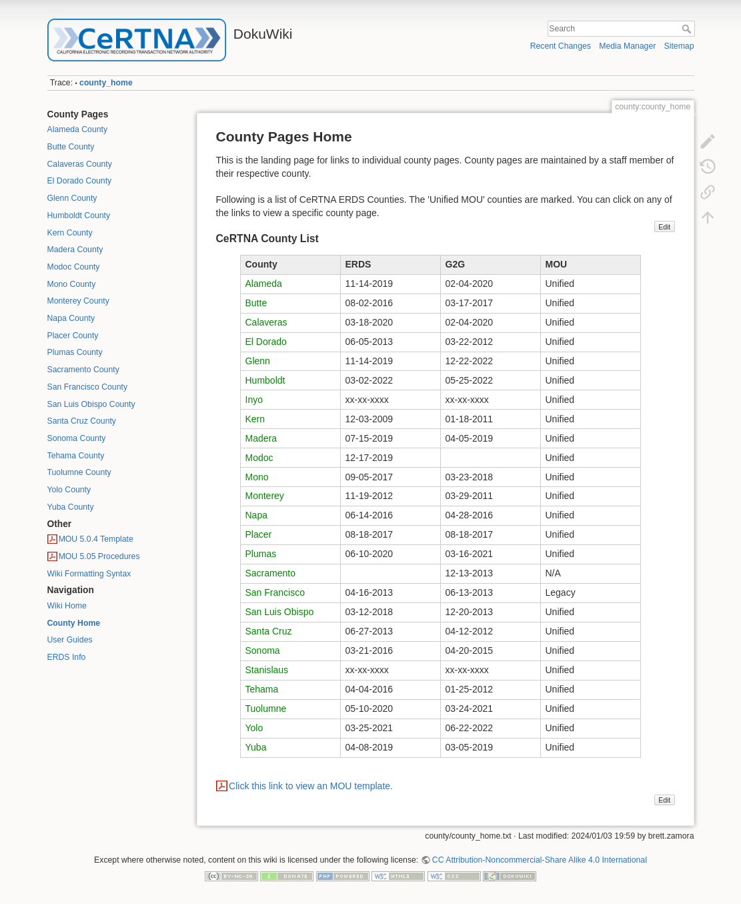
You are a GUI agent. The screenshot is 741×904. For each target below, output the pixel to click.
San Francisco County (87, 387)
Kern (255, 419)
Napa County (71, 318)
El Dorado (266, 341)
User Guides (70, 639)
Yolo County (69, 489)
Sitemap (679, 46)
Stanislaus (267, 669)
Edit (664, 227)
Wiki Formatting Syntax (89, 573)
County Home (74, 623)
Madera (261, 438)
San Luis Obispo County (91, 404)
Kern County (70, 233)
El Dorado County (79, 180)
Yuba (256, 747)
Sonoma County (76, 438)
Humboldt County (79, 215)
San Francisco (275, 592)
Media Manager (627, 46)
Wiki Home (67, 605)
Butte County (71, 146)
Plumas (261, 553)
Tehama (262, 689)
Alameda (263, 283)
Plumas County (75, 352)
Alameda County (77, 129)
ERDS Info (66, 657)
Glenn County (72, 198)
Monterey (264, 495)
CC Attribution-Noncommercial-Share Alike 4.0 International (539, 860)
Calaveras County (79, 164)
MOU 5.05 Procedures (99, 556)
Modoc (259, 457)
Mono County (71, 284)
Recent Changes (560, 46)
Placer (258, 534)
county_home (106, 82)
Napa (256, 515)
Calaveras (266, 322)
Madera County (75, 249)
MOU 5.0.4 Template (96, 539)
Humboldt (265, 380)
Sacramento (270, 573)
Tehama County (76, 455)
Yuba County (70, 507)
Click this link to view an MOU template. (311, 786)
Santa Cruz (268, 631)
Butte (256, 303)
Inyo (254, 399)
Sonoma (262, 650)
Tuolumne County (79, 472)
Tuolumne (266, 708)
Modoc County (73, 267)
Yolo (254, 728)
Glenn (257, 361)
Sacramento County (83, 369)
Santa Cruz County (82, 421)
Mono (257, 477)
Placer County (73, 335)
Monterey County (78, 301)
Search (688, 28)
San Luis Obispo (279, 611)
